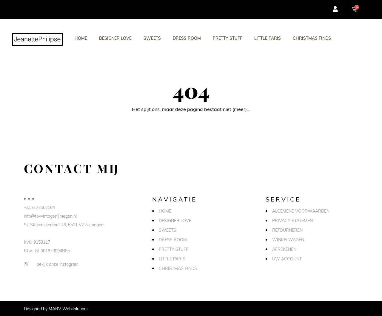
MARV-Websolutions (69, 309)
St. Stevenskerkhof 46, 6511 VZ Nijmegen (64, 225)
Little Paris (267, 38)
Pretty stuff (227, 38)
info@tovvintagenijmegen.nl (50, 216)
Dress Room (187, 38)
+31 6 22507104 (39, 207)
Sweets (152, 38)
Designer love (115, 38)
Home (81, 38)
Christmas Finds (312, 38)
